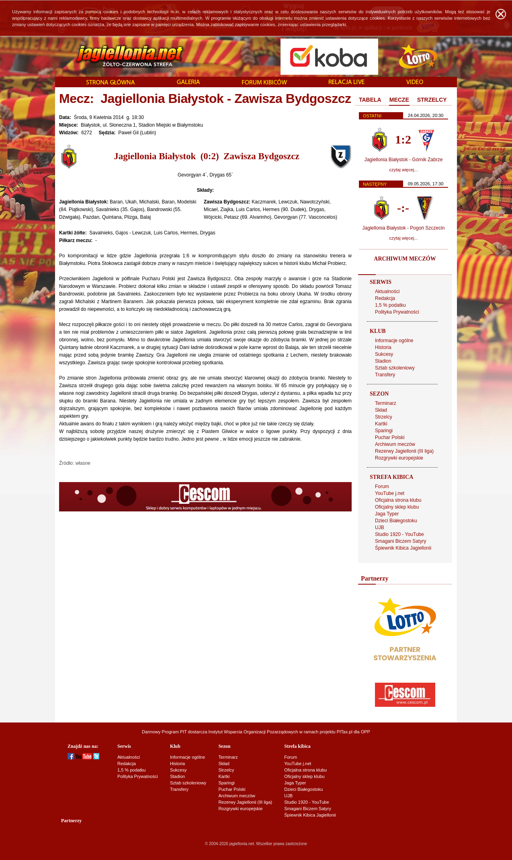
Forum (382, 486)
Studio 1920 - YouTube (399, 534)
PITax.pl (344, 731)
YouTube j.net (389, 493)
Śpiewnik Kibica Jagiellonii (403, 548)
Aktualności (387, 291)
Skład (381, 410)
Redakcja (385, 298)
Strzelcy (383, 417)
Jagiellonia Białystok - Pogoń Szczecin (403, 228)
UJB (379, 527)
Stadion (383, 361)
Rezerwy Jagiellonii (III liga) (404, 451)
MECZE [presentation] (399, 99)
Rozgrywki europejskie (399, 458)
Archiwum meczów (395, 444)
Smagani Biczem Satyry (400, 541)
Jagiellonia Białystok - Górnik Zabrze (404, 159)
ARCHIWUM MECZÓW (405, 259)
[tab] (370, 100)
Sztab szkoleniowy (395, 368)
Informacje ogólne (394, 340)
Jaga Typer (387, 514)
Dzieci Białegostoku (396, 520)
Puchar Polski (389, 437)
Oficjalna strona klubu (398, 500)
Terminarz (385, 403)
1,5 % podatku (390, 305)
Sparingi (384, 430)
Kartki (381, 424)
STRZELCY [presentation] (432, 99)
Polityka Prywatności (397, 312)
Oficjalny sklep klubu (397, 507)
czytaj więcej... (403, 169)
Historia (383, 347)
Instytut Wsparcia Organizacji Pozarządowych (253, 731)
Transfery (385, 375)
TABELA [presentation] (370, 99)
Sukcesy (384, 354)
